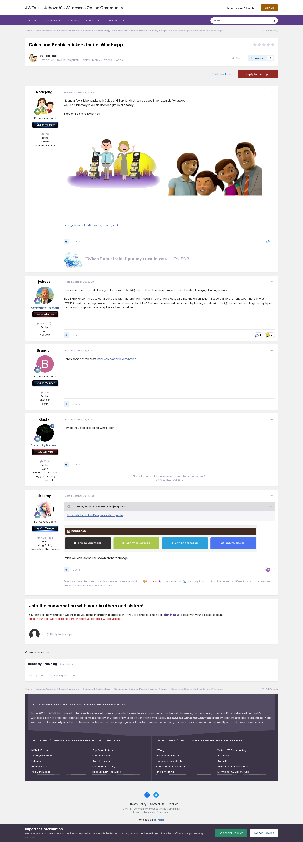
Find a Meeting (165, 771)
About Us (92, 20)
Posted (79, 92)
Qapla (44, 419)
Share (237, 57)
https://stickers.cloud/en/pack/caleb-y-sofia (91, 225)
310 (45, 134)
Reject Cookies (264, 832)
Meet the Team (101, 755)
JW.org (160, 750)
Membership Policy (103, 766)
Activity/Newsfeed (42, 755)
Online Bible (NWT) (167, 755)
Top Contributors (102, 750)
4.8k (41, 537)
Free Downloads (40, 771)
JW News (223, 755)
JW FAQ (222, 761)
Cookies (173, 804)
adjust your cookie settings (141, 833)
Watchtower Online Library (233, 766)
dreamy (44, 496)
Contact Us (157, 804)
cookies (50, 833)
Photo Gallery (39, 766)
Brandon (44, 350)
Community (52, 20)
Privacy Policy (137, 804)
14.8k (41, 323)
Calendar (36, 761)
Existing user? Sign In (241, 7)
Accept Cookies (231, 832)
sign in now (171, 614)
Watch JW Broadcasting (232, 750)
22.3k (45, 461)
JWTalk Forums (40, 750)
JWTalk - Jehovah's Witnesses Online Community (74, 7)
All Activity (73, 20)
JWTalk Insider (101, 761)
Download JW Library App (233, 771)
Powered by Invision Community (151, 812)
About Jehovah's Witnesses (173, 766)
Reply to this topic (258, 74)
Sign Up (269, 7)
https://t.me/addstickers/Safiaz (116, 358)
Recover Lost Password (106, 771)
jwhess (44, 282)
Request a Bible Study (169, 761)
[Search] (230, 20)
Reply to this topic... (61, 634)
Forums (32, 20)
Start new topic (222, 74)
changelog (159, 820)
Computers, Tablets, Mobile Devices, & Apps (94, 60)
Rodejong (50, 55)
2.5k (45, 392)
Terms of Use (115, 20)
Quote (76, 241)
